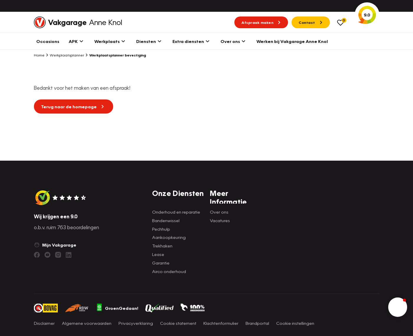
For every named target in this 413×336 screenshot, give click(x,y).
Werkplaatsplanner (65, 55)
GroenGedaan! (117, 308)
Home (39, 55)
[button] (397, 307)
